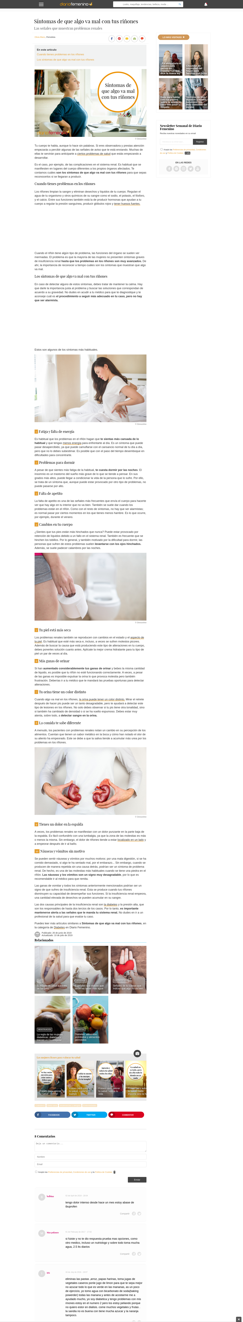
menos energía (72, 443)
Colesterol (40, 1105)
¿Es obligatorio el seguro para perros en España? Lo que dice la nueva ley (171, 68)
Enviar (137, 1179)
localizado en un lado (130, 839)
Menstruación (44, 1029)
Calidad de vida (121, 981)
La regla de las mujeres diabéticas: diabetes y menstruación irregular (50, 1037)
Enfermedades (89, 1105)
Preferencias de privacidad (60, 1172)
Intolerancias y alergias (70, 1105)
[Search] (179, 4)
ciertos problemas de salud (93, 153)
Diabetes (59, 927)
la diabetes (110, 904)
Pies (40, 981)
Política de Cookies (103, 1172)
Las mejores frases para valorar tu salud (58, 1057)
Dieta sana (80, 981)
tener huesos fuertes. (127, 203)
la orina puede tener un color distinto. (102, 699)
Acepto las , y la (75, 1172)
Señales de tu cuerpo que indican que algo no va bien (128, 987)
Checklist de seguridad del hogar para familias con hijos (196, 70)
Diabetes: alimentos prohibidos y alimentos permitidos (87, 1037)
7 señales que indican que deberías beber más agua (89, 987)
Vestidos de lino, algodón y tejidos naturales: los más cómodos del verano (196, 102)
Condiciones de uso (82, 1172)
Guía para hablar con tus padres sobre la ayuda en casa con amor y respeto (171, 102)
